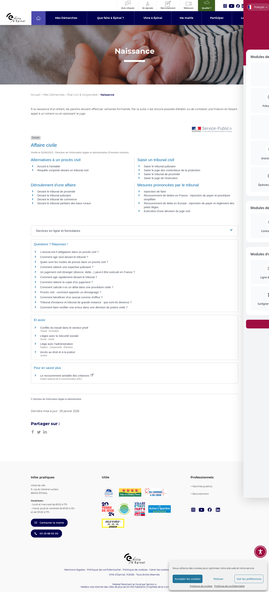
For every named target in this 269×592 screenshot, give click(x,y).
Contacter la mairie (49, 522)
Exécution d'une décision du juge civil (167, 211)
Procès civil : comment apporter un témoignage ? (70, 292)
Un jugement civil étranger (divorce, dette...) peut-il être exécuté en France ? (87, 272)
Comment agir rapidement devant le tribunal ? (68, 277)
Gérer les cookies (159, 569)
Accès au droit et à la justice (57, 352)
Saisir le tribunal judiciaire (160, 166)
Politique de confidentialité (229, 586)
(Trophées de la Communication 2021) (167, 586)
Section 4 (151, 584)
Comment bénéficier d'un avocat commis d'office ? (71, 297)
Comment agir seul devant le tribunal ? (64, 257)
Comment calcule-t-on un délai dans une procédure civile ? (76, 287)
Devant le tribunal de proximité (56, 191)
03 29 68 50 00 (46, 533)
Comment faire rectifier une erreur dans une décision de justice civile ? (84, 307)
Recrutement (200, 493)
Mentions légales (74, 569)
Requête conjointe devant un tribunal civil (63, 170)
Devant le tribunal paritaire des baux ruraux (64, 203)
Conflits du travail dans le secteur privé (64, 327)
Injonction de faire (155, 191)
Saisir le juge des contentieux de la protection (172, 170)
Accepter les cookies (187, 578)
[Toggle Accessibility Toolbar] (260, 551)
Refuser (218, 578)
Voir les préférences (248, 578)
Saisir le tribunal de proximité (162, 174)
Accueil (35, 94)
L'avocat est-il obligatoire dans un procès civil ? (69, 251)
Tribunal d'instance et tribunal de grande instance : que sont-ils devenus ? (86, 302)
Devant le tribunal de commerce (57, 199)
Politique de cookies (201, 586)
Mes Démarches (53, 94)
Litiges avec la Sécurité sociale (59, 335)
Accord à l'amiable (48, 166)
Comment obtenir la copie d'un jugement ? (66, 282)
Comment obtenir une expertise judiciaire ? (66, 267)
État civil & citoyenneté (82, 94)
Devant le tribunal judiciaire (54, 195)
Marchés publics (202, 486)
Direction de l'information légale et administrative (57, 399)
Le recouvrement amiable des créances (66, 375)
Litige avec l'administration (56, 343)
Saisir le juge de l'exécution (161, 178)
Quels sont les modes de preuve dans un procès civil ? (74, 262)
